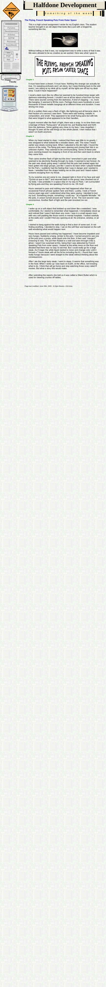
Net (8, 59)
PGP (8, 56)
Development (11, 31)
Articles (11, 35)
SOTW (11, 38)
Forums (11, 28)
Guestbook (11, 45)
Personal (11, 42)
